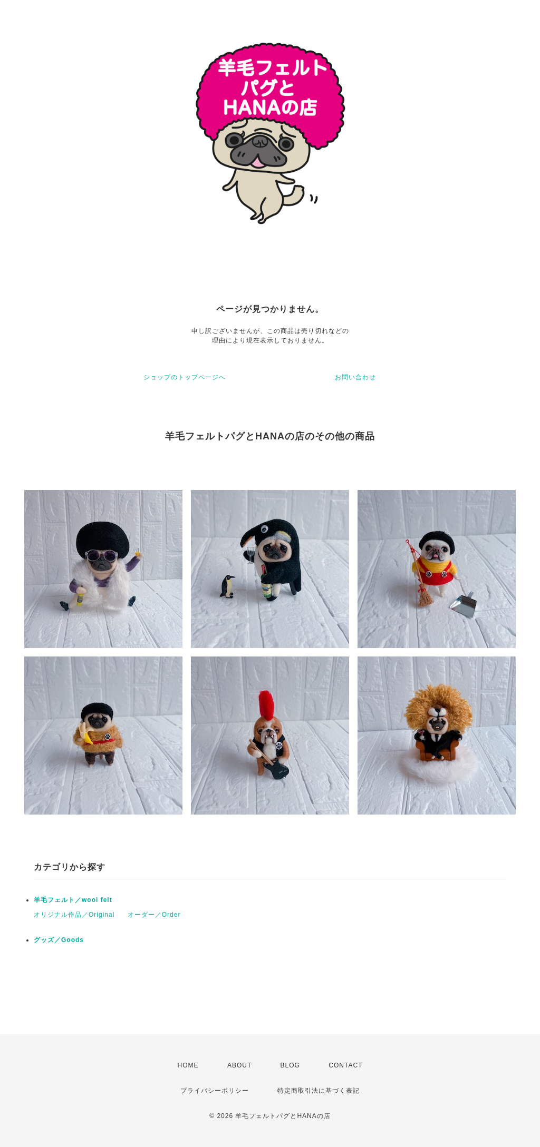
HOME (188, 1065)
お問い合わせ (355, 377)
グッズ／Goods (59, 940)
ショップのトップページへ (184, 377)
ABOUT (239, 1065)
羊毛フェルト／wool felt (73, 900)
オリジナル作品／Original (74, 914)
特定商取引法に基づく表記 (318, 1090)
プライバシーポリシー (214, 1090)
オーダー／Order (154, 914)
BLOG (290, 1065)
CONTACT (345, 1065)
